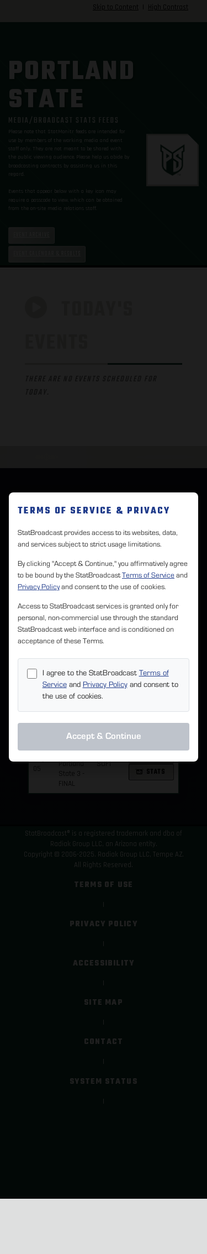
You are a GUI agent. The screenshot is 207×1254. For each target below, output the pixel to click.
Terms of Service (148, 575)
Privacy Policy (39, 587)
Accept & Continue (103, 736)
